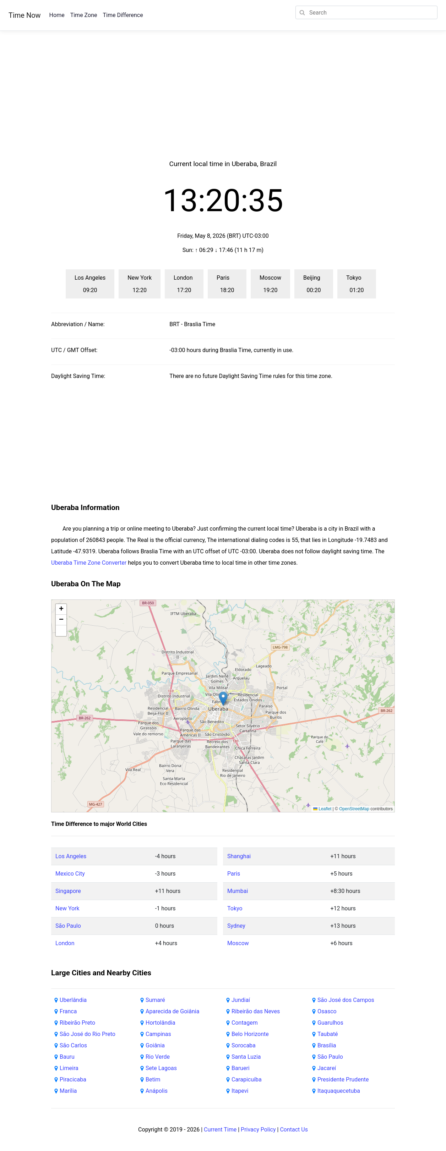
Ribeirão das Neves (256, 1011)
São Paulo (68, 925)
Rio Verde (158, 1056)
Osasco (327, 1011)
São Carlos (73, 1045)
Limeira (69, 1068)
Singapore (68, 891)
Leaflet (322, 808)
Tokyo (235, 908)
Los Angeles (70, 856)
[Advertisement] (223, 103)
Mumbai (237, 891)
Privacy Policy (258, 1129)
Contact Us (294, 1129)
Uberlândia (73, 1000)
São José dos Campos (345, 1000)
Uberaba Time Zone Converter (88, 562)
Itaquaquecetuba (338, 1090)
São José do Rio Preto (87, 1034)
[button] (223, 698)
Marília (68, 1090)
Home (57, 15)
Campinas (158, 1034)
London (65, 943)
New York (67, 908)
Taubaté (327, 1034)
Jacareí (326, 1068)
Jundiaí (241, 1000)
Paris (233, 873)
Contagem (245, 1022)
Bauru (67, 1056)
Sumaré (155, 1000)
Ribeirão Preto (77, 1022)
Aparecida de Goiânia (172, 1011)
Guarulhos (330, 1022)
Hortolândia (160, 1022)
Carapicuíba (247, 1079)
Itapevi (240, 1090)
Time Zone (83, 15)
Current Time (220, 1129)
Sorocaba (244, 1045)
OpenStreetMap (354, 808)
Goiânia (155, 1045)
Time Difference (123, 15)
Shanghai (239, 856)
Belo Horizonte (250, 1034)
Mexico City (70, 873)
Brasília (326, 1045)
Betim (153, 1079)
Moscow (238, 943)
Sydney (236, 925)
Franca (68, 1011)
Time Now (25, 15)
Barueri (241, 1068)
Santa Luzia (246, 1056)
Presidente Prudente (343, 1079)
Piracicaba (73, 1079)
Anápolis (157, 1090)
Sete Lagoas (161, 1068)
